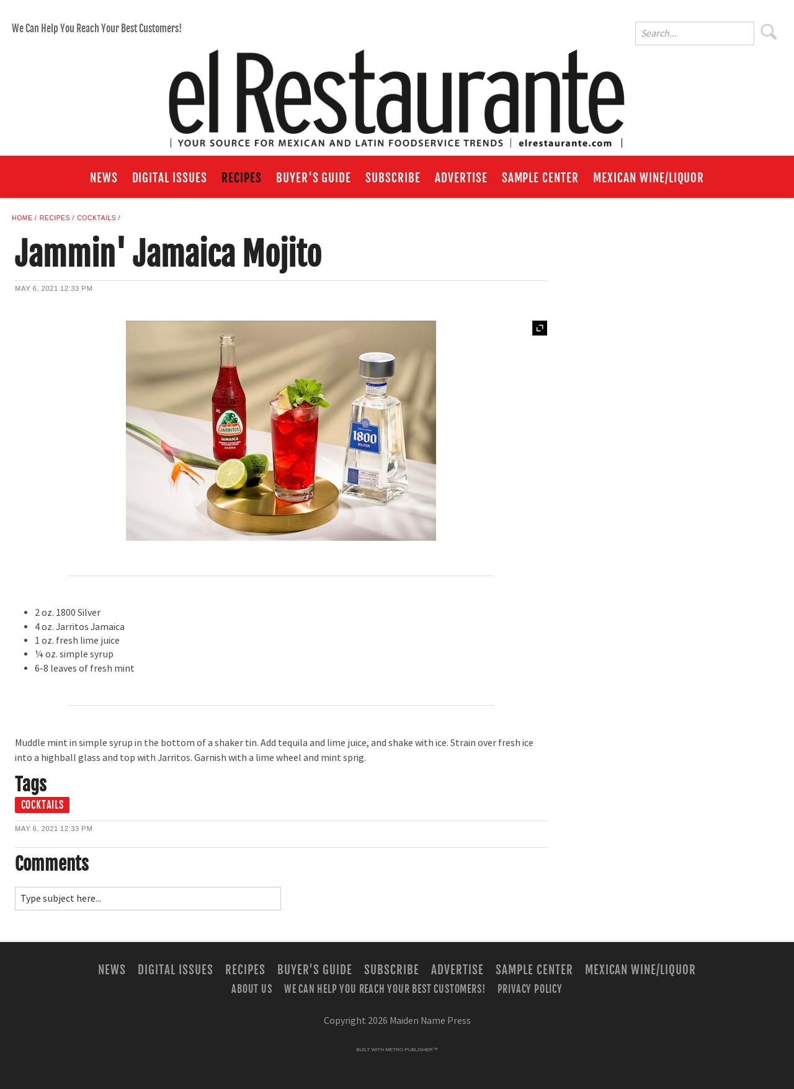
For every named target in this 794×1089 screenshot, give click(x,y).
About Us (251, 988)
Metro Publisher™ (411, 1049)
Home (22, 218)
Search (769, 32)
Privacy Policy (530, 988)
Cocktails (96, 218)
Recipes (241, 178)
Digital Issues (169, 178)
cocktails (42, 805)
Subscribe (393, 178)
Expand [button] (539, 328)
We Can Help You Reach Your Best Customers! (97, 28)
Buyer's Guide (313, 178)
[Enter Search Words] (694, 33)
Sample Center (540, 178)
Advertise (461, 178)
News (104, 178)
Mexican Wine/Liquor (648, 178)
